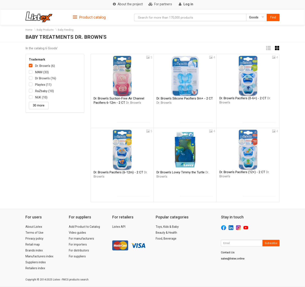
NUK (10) (41, 97)
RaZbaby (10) (44, 91)
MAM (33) (42, 72)
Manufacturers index (39, 256)
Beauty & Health (166, 232)
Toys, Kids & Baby (167, 226)
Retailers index (35, 268)
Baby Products (45, 29)
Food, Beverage (166, 238)
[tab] (89, 17)
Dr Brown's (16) (45, 78)
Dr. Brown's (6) (45, 66)
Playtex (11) (43, 85)
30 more (38, 105)
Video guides (77, 232)
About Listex (33, 226)
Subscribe (271, 243)
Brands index (34, 250)
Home (28, 29)
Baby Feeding (65, 29)
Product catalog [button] (89, 17)
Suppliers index (35, 262)
